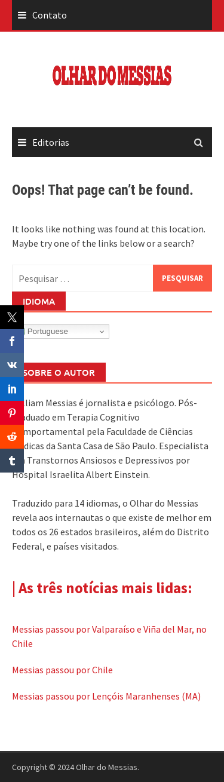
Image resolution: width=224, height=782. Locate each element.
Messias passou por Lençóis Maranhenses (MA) (106, 696)
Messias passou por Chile (62, 670)
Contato (49, 15)
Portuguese (42, 331)
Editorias (50, 142)
